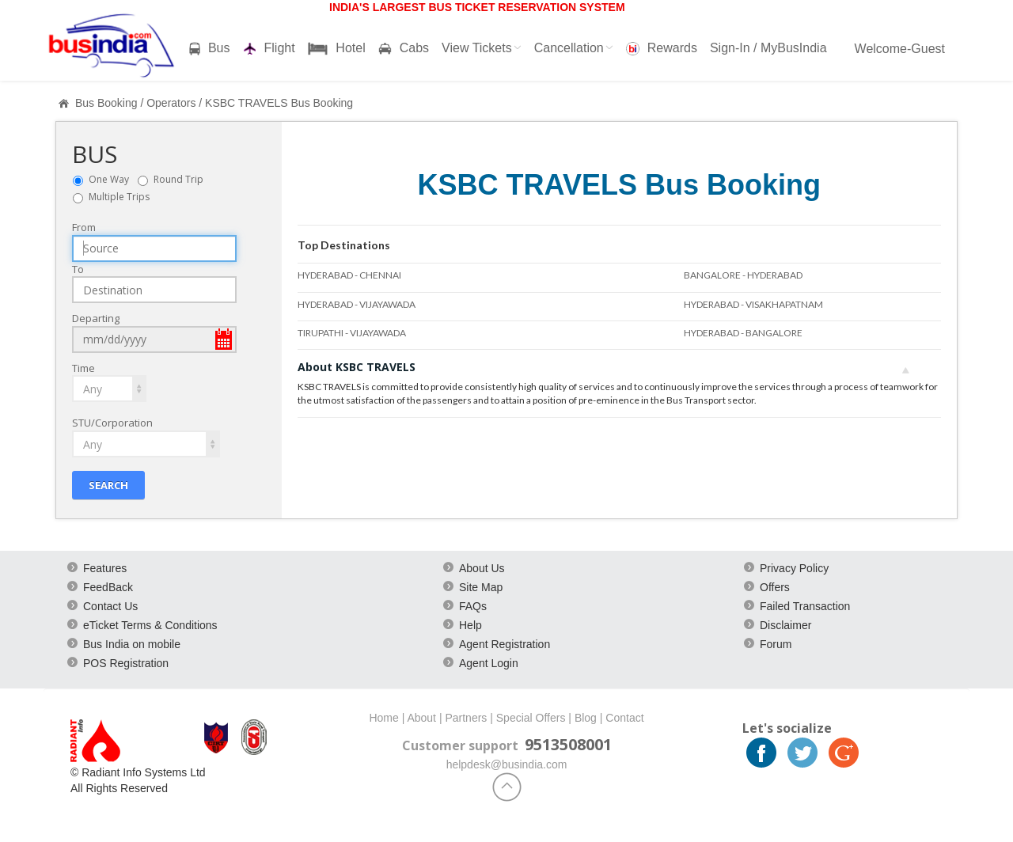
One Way (112, 179)
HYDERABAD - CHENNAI (349, 275)
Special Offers (531, 717)
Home (383, 717)
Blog (586, 717)
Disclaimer (785, 625)
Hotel (337, 48)
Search (108, 485)
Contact (624, 717)
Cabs (403, 48)
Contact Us (110, 606)
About (421, 717)
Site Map (481, 587)
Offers (775, 587)
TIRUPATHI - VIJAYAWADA (352, 333)
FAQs (473, 606)
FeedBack (108, 587)
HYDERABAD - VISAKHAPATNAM (753, 304)
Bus (209, 48)
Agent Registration (504, 644)
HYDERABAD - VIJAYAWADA (356, 304)
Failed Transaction (805, 606)
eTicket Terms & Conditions (150, 625)
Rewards (661, 48)
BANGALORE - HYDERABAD (743, 275)
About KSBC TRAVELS (604, 366)
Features (105, 568)
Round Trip (182, 179)
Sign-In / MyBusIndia (768, 48)
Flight (269, 48)
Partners (466, 717)
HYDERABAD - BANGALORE (743, 333)
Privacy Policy (794, 568)
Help (470, 625)
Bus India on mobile (131, 644)
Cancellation (573, 48)
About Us (482, 568)
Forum (775, 644)
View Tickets (482, 48)
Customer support (460, 745)
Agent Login (488, 663)
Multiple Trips (119, 196)
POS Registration (126, 663)
